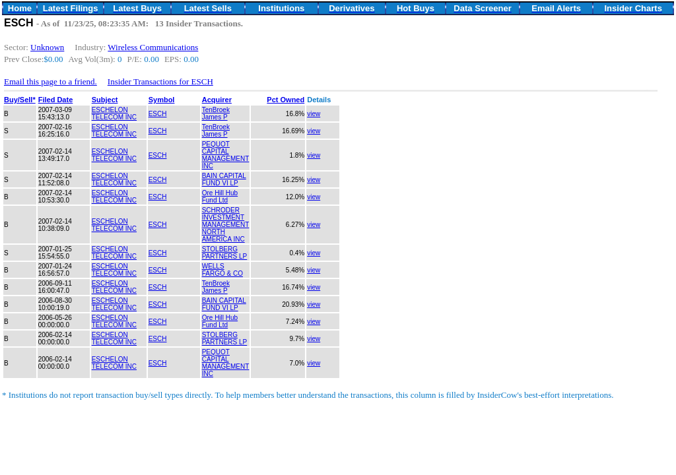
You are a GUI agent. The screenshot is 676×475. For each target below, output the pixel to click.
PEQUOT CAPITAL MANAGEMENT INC (226, 155)
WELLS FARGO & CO (222, 270)
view (313, 113)
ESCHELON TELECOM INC (114, 113)
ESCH (158, 113)
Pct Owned (285, 100)
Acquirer (217, 100)
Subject (105, 100)
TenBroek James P (216, 113)
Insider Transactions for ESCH (160, 81)
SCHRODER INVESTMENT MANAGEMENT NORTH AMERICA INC (226, 224)
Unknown (47, 47)
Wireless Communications (153, 47)
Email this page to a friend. (50, 81)
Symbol (162, 100)
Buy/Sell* (20, 100)
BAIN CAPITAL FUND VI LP (224, 179)
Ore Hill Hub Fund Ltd (220, 196)
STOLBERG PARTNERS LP (225, 252)
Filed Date (55, 100)
